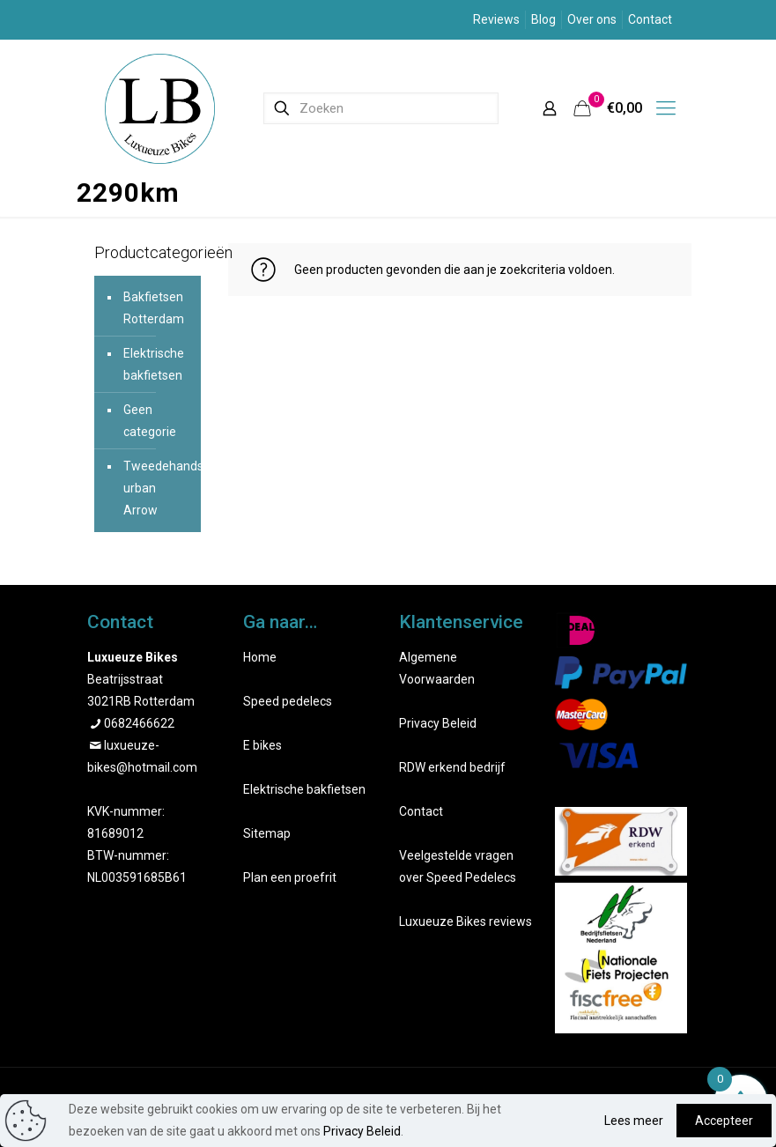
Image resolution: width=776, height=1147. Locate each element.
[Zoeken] (381, 108)
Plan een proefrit (289, 877)
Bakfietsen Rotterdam (153, 308)
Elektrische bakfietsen (153, 364)
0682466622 (139, 723)
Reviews (496, 19)
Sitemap (267, 833)
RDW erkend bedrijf (452, 767)
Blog (543, 19)
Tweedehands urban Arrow (158, 488)
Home (260, 657)
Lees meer (633, 1121)
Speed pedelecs (287, 701)
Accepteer (724, 1121)
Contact (650, 19)
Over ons (592, 19)
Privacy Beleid (438, 723)
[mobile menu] (666, 108)
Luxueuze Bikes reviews (465, 921)
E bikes (262, 745)
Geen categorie (149, 421)
